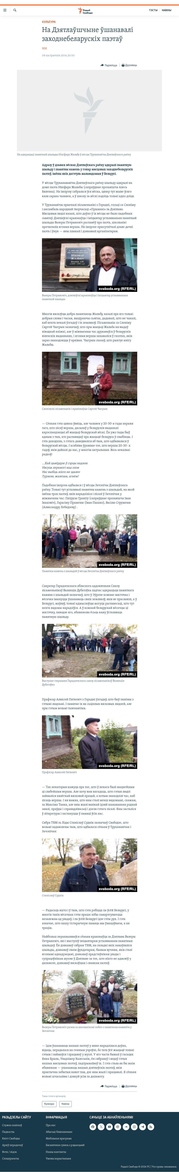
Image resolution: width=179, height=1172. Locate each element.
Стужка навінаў (12, 1125)
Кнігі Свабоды (11, 1138)
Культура (49, 22)
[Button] (109, 65)
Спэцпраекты (10, 1158)
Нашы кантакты (56, 1152)
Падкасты (8, 1132)
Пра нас (51, 1125)
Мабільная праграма (59, 1138)
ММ (44, 48)
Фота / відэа (9, 1152)
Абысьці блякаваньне (59, 1132)
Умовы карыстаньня (58, 1158)
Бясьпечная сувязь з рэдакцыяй (65, 1145)
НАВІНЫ (166, 10)
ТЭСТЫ (153, 10)
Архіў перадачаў (12, 1145)
